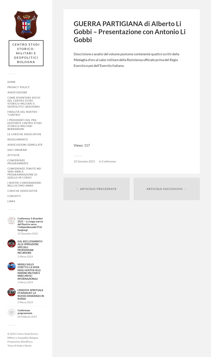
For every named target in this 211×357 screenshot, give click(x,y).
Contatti (14, 196)
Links (11, 201)
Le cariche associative (24, 134)
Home (11, 81)
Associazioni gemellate (25, 144)
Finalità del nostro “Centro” (22, 113)
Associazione (17, 92)
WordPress (27, 341)
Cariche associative (22, 190)
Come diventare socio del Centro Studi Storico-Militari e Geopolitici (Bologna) (23, 102)
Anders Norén (23, 345)
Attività (13, 155)
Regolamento (17, 139)
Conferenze (109, 161)
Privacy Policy (18, 87)
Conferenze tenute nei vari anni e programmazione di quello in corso (24, 173)
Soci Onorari (17, 149)
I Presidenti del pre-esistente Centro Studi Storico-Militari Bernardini (24, 125)
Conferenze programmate (17, 162)
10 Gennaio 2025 (84, 161)
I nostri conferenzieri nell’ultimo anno (24, 184)
